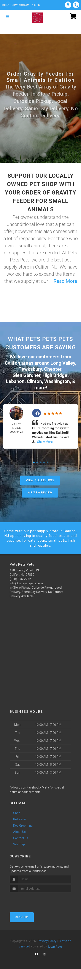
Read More (65, 281)
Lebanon (15, 381)
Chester (52, 369)
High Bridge (55, 375)
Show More (45, 441)
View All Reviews (40, 480)
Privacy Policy (47, 941)
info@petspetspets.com (26, 583)
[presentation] (33, 900)
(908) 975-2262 (20, 579)
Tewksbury (30, 369)
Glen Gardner (26, 375)
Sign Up (21, 917)
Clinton (34, 381)
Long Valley (63, 363)
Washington (57, 381)
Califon (12, 363)
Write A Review (40, 492)
